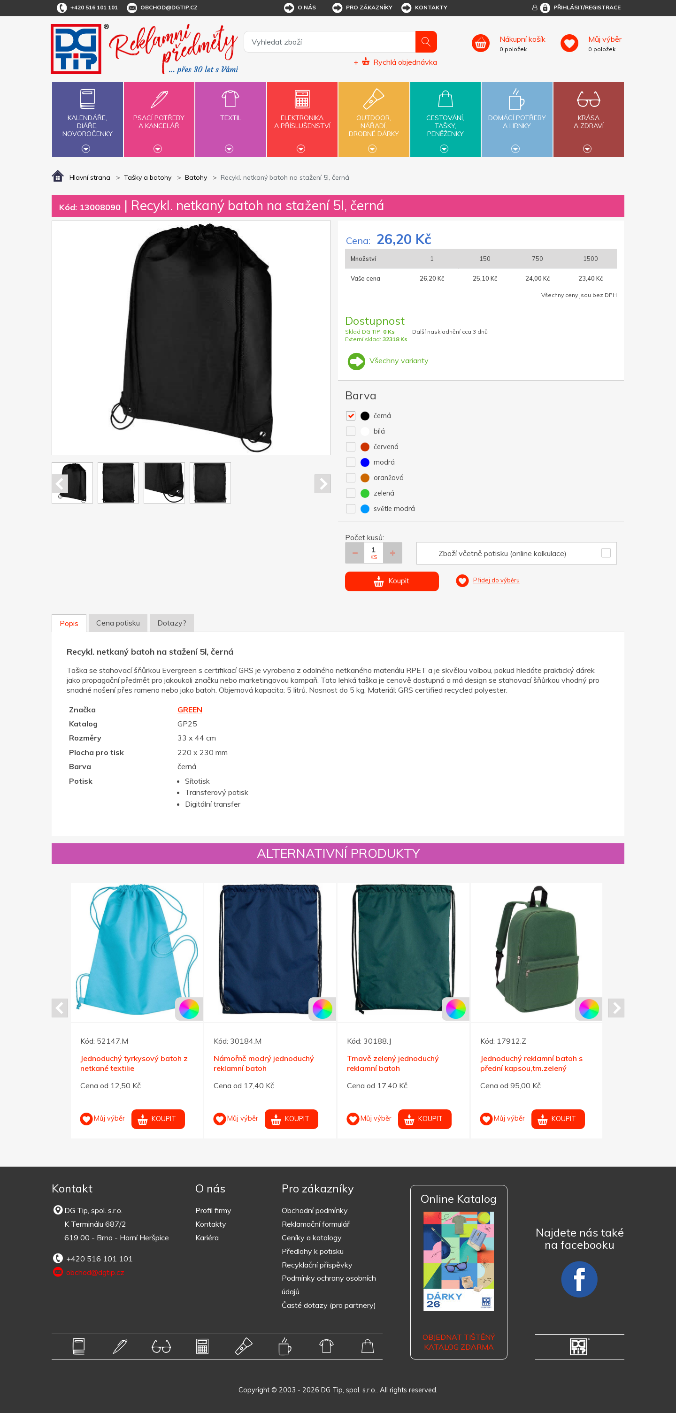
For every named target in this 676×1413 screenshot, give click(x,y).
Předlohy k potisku (313, 1251)
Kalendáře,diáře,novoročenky (87, 118)
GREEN (189, 709)
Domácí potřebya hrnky (516, 116)
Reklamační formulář (316, 1224)
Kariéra (207, 1237)
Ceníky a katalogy (312, 1237)
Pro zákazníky (361, 8)
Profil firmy (213, 1210)
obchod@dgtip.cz (161, 8)
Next (323, 483)
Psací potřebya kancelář (159, 116)
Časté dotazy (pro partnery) (329, 1305)
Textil (230, 112)
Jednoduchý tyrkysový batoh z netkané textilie (134, 1063)
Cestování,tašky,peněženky (445, 118)
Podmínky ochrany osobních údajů (329, 1284)
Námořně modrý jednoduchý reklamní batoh (264, 1063)
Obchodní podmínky (315, 1210)
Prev (60, 483)
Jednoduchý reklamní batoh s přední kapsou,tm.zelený (531, 1063)
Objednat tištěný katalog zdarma (458, 1342)
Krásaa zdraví (588, 116)
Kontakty (423, 8)
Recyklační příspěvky (317, 1264)
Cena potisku (118, 622)
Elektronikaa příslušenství (302, 116)
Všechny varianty (387, 360)
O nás (299, 8)
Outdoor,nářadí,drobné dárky (373, 118)
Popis (69, 623)
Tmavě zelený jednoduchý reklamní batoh (393, 1063)
